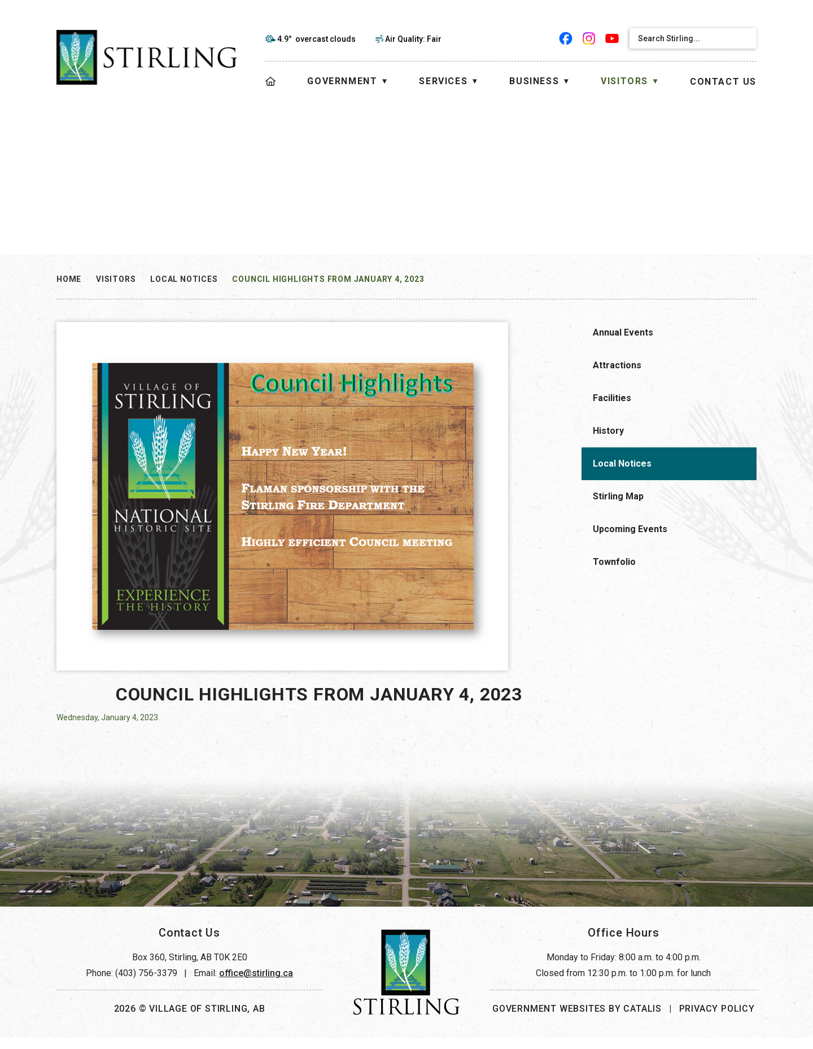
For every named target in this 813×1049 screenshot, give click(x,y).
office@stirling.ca (256, 984)
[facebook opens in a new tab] (566, 38)
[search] (683, 38)
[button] (744, 38)
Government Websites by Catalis (577, 1020)
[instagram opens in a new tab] (589, 38)
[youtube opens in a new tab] (612, 38)
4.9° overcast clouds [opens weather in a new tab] (316, 38)
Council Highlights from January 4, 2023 (328, 279)
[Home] (271, 81)
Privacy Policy (717, 1020)
